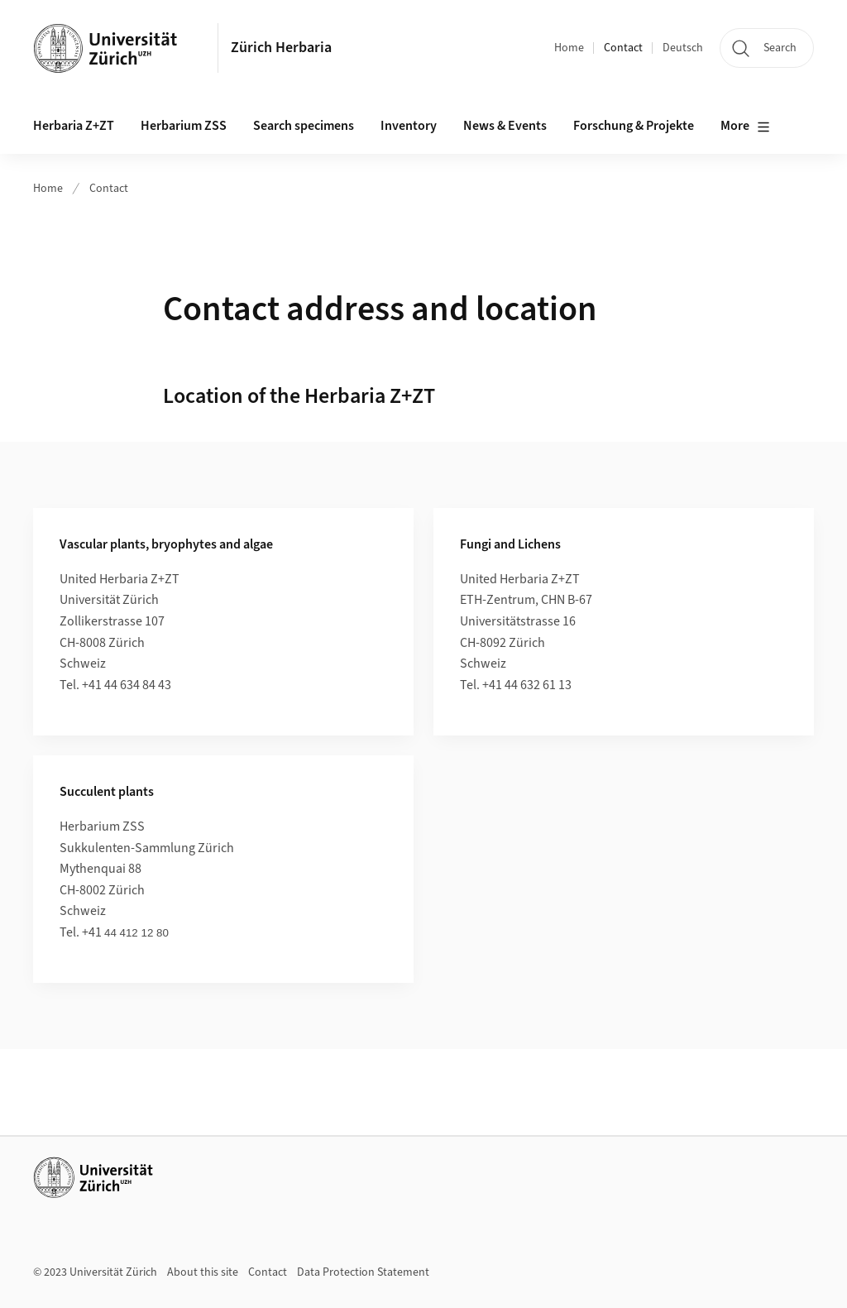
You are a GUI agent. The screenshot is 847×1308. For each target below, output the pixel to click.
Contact (623, 48)
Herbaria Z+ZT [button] (73, 126)
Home (569, 48)
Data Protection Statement (363, 1272)
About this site (202, 1272)
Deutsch (683, 48)
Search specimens (303, 126)
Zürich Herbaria (281, 47)
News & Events (505, 126)
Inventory (408, 126)
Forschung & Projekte (633, 126)
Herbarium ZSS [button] (184, 126)
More (745, 126)
